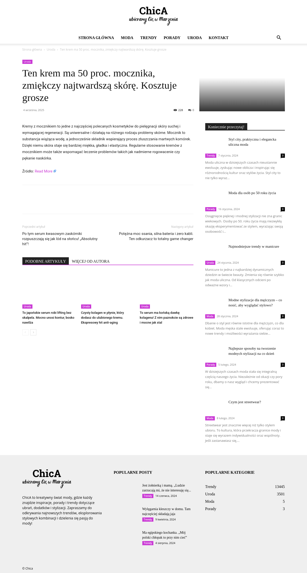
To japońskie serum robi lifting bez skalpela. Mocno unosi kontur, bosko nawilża (48, 317)
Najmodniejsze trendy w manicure (254, 246)
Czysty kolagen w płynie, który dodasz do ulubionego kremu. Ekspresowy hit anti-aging (102, 317)
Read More (43, 171)
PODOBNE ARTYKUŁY (45, 261)
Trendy (148, 38)
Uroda (194, 38)
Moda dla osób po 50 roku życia (252, 193)
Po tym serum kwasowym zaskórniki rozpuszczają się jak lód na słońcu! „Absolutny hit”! (60, 238)
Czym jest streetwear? (245, 402)
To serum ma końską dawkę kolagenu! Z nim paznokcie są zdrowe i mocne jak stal (166, 317)
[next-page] (33, 332)
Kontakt (219, 38)
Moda (127, 38)
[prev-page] (25, 332)
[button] (279, 38)
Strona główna (96, 38)
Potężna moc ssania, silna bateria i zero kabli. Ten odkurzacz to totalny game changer (156, 236)
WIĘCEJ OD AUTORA (90, 261)
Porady (172, 38)
